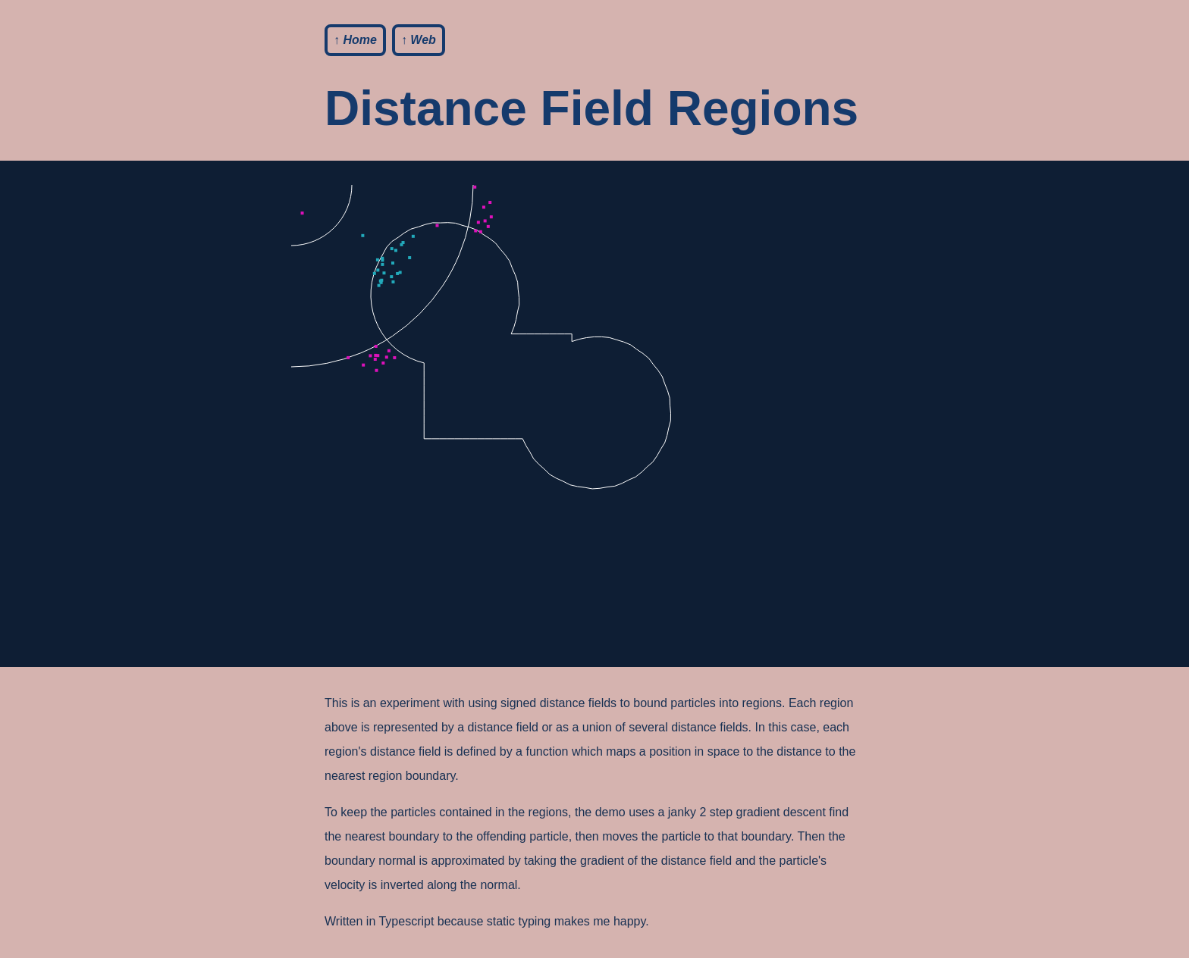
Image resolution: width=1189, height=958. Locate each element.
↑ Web (418, 39)
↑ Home (355, 39)
